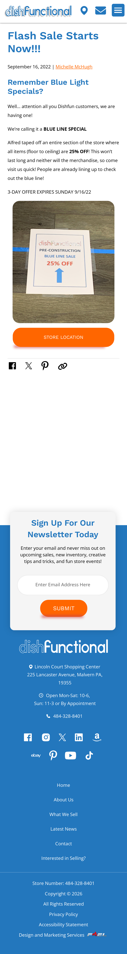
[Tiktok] (90, 758)
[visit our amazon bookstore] (98, 740)
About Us (63, 799)
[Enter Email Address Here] (63, 585)
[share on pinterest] (49, 365)
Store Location (63, 337)
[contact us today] (103, 13)
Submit (64, 608)
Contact (63, 843)
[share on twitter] (32, 365)
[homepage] (63, 652)
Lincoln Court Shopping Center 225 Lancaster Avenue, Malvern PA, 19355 (65, 674)
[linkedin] (80, 740)
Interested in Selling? (63, 858)
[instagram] (47, 740)
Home (63, 785)
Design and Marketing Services (63, 935)
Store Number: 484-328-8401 (63, 883)
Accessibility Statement (63, 924)
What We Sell (63, 814)
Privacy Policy (63, 914)
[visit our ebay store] (37, 758)
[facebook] (29, 740)
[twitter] (63, 740)
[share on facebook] (16, 365)
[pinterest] (54, 758)
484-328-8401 (64, 716)
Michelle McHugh (74, 66)
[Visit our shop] (87, 13)
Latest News (63, 829)
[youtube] (71, 758)
